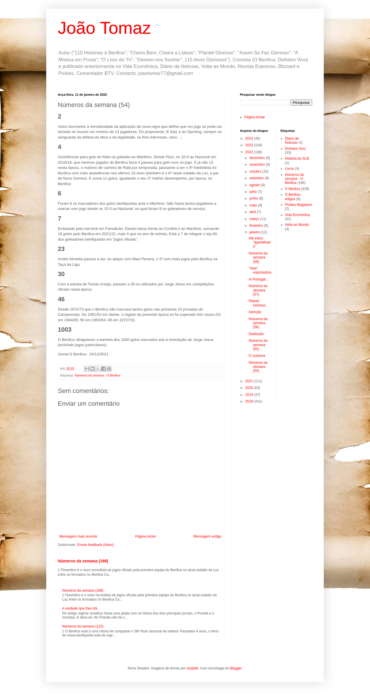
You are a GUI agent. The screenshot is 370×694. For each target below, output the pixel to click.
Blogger (236, 668)
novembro (257, 165)
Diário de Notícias (292, 140)
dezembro (257, 158)
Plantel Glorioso (257, 303)
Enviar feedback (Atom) (95, 545)
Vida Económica (297, 215)
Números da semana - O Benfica (97, 375)
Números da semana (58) (258, 257)
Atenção (255, 312)
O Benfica (292, 189)
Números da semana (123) (82, 626)
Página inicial (145, 536)
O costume (257, 356)
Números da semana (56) (258, 323)
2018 (249, 401)
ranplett (192, 668)
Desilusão (256, 334)
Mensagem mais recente (78, 536)
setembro (257, 178)
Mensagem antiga (207, 536)
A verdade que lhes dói (79, 608)
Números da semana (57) (258, 290)
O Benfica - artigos (293, 197)
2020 (249, 388)
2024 (249, 138)
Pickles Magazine (298, 205)
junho (254, 198)
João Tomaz (104, 28)
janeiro (255, 232)
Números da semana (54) (258, 367)
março (254, 219)
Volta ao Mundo (297, 225)
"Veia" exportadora (260, 270)
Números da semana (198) (83, 561)
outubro (255, 171)
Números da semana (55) (258, 345)
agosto (255, 185)
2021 (249, 381)
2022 (249, 152)
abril (253, 212)
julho (253, 192)
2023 (249, 145)
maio (253, 205)
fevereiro (256, 226)
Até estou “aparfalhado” (260, 242)
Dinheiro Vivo (295, 149)
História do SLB (297, 158)
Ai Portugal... (259, 279)
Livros (289, 169)
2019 (249, 395)
